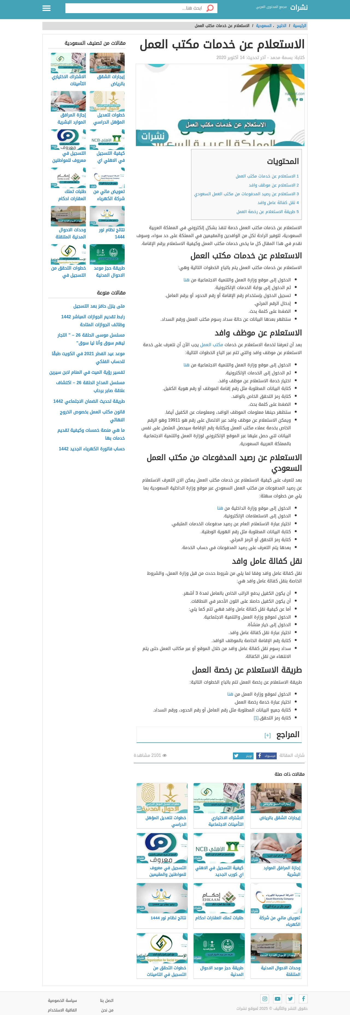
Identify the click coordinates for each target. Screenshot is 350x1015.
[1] (256, 718)
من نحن (107, 1010)
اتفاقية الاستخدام (62, 1010)
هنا (186, 280)
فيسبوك (265, 755)
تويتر (242, 755)
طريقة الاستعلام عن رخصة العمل (268, 211)
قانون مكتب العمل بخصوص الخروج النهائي (92, 416)
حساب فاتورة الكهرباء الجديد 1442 (92, 449)
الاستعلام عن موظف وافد (274, 185)
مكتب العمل (212, 344)
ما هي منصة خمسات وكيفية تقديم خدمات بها (91, 434)
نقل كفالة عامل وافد (278, 202)
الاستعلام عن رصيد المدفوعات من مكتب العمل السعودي (246, 194)
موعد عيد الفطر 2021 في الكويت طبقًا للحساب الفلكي (88, 358)
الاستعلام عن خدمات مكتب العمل (267, 176)
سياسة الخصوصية (62, 1000)
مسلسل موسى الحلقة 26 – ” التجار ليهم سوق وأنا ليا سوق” (91, 339)
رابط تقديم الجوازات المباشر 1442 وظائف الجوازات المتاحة (93, 321)
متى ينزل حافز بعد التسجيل (99, 306)
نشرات (299, 8)
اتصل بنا (106, 1000)
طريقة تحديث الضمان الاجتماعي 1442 (89, 402)
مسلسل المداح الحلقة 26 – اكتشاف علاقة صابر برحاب (90, 387)
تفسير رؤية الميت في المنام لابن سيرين (87, 373)
